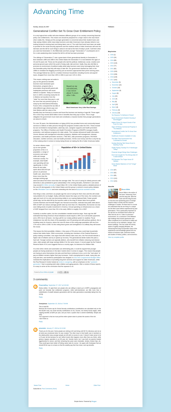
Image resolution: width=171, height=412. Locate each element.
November (115, 85)
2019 (112, 74)
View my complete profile (116, 237)
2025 (112, 57)
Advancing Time (58, 11)
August (114, 93)
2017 (112, 80)
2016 (112, 170)
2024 (112, 60)
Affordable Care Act (45, 189)
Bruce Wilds (126, 189)
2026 (112, 55)
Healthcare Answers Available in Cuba (124, 136)
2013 (112, 178)
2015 (112, 173)
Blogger (94, 401)
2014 (112, 175)
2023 (112, 63)
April (113, 104)
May (113, 101)
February (115, 110)
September (115, 90)
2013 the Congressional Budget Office (87, 257)
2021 (112, 68)
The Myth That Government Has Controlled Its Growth (122, 139)
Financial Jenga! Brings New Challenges (124, 152)
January (114, 113)
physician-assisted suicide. (86, 189)
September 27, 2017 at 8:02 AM (59, 285)
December (115, 82)
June (113, 99)
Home (67, 385)
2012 (112, 181)
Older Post (97, 385)
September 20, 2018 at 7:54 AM (58, 303)
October (114, 87)
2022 (112, 66)
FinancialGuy (43, 285)
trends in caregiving (65, 262)
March (114, 107)
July (113, 96)
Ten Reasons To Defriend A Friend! (123, 115)
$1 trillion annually (48, 185)
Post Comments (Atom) (49, 389)
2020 (112, 71)
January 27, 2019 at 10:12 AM (56, 328)
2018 (112, 77)
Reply (41, 297)
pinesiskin (42, 328)
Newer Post (37, 385)
